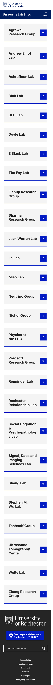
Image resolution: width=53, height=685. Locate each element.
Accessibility (25, 660)
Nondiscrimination (25, 664)
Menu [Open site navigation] (45, 14)
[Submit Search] (43, 648)
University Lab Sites (17, 14)
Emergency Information (25, 679)
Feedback (25, 668)
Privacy (25, 671)
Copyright (25, 675)
